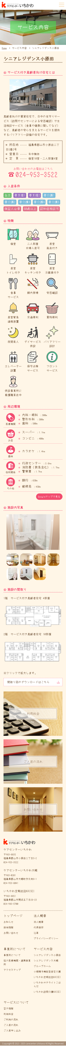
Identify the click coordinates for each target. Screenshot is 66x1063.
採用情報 (8, 927)
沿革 (36, 933)
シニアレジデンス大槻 (46, 960)
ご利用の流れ (11, 1019)
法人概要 (38, 922)
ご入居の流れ (11, 1025)
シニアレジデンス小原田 (47, 955)
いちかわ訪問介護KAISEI (47, 992)
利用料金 (8, 1014)
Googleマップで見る (49, 496)
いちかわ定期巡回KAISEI (47, 977)
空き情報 (8, 1008)
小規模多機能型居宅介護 (47, 971)
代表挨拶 (38, 927)
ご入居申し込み (12, 1030)
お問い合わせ (11, 933)
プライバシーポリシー (46, 938)
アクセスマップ (12, 970)
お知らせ (8, 922)
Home (4, 48)
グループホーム (42, 966)
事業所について (12, 955)
